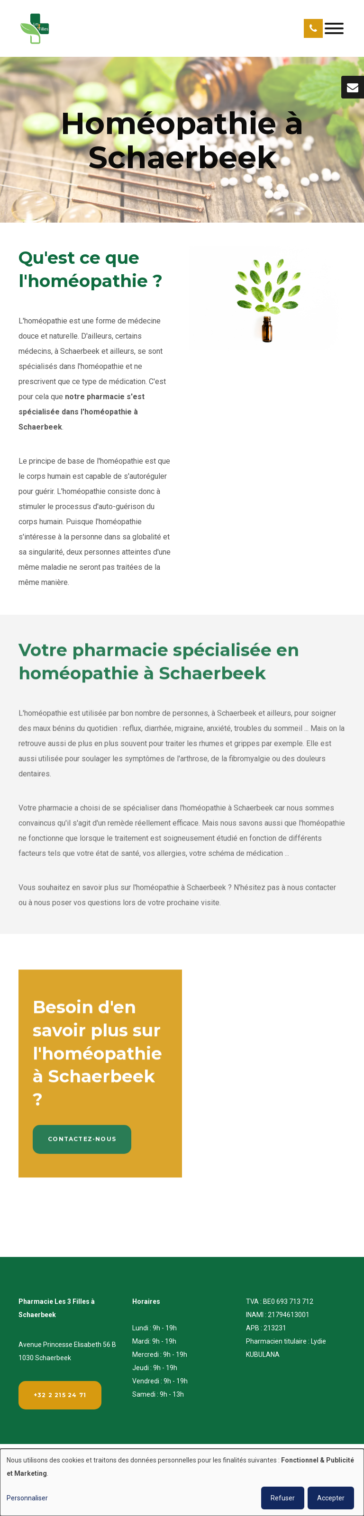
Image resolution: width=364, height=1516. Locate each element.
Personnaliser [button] (27, 1498)
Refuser (283, 1498)
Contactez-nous (82, 1144)
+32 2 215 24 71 (60, 1395)
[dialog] (182, 1482)
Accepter (331, 1498)
